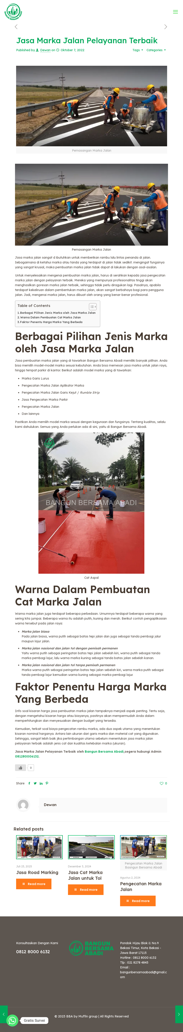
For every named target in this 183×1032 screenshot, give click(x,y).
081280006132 (27, 756)
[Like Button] (20, 767)
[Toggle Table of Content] (91, 306)
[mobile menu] (176, 11)
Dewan (45, 50)
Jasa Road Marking (37, 872)
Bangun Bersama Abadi (104, 752)
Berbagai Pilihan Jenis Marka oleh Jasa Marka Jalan (58, 312)
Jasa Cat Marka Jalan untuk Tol (85, 875)
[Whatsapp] (12, 1020)
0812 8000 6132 (33, 951)
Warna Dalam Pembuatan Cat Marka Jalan (50, 317)
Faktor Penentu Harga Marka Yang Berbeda (51, 322)
